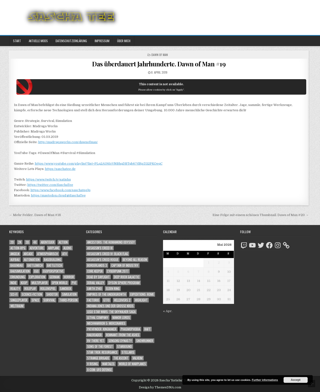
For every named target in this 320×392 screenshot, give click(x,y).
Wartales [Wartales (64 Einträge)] (108, 364)
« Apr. (167, 311)
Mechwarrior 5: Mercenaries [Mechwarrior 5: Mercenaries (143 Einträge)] (106, 323)
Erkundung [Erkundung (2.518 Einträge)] (17, 277)
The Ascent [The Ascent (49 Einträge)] (121, 358)
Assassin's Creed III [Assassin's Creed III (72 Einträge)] (100, 248)
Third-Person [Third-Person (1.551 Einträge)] (68, 300)
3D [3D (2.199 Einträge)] (27, 242)
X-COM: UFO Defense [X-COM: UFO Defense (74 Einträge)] (99, 369)
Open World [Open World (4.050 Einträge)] (59, 282)
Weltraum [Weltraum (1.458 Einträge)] (16, 306)
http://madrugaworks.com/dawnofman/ (68, 142)
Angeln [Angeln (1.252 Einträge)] (14, 254)
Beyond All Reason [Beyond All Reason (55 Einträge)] (135, 259)
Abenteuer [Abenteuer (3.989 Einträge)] (47, 242)
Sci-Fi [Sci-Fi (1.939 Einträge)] (13, 294)
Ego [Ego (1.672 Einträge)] (36, 271)
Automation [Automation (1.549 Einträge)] (32, 259)
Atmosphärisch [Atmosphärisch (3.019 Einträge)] (47, 254)
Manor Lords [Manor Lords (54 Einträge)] (121, 317)
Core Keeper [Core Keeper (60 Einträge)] (95, 271)
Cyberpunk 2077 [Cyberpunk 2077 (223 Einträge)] (117, 271)
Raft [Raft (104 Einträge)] (147, 329)
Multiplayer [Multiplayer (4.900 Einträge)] (40, 282)
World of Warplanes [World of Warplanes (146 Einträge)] (132, 364)
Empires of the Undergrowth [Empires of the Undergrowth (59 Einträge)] (106, 294)
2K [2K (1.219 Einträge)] (19, 242)
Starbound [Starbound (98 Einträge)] (124, 346)
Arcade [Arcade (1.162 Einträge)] (28, 254)
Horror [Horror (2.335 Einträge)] (69, 277)
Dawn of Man (159, 55)
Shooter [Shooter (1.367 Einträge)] (52, 294)
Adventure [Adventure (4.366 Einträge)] (37, 248)
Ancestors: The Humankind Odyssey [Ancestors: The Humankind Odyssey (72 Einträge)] (111, 242)
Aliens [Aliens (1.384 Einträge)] (67, 248)
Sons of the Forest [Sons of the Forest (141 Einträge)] (100, 346)
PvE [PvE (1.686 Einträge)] (74, 282)
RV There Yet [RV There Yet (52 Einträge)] (95, 340)
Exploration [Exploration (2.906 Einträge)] (37, 277)
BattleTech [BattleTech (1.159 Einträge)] (54, 265)
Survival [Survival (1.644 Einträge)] (49, 300)
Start (17, 40)
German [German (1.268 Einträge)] (54, 277)
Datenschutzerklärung (71, 40)
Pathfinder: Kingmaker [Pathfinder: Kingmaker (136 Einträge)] (101, 329)
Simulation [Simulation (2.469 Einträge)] (69, 294)
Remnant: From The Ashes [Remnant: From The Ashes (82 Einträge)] (122, 335)
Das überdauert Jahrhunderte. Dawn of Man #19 (159, 64)
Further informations (265, 379)
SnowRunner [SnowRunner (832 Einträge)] (144, 340)
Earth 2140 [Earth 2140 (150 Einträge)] (94, 288)
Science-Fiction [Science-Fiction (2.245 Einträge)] (32, 294)
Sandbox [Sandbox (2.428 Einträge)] (65, 288)
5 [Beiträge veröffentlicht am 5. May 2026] (178, 271)
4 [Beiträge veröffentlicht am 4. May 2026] (168, 271)
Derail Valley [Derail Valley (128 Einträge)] (95, 282)
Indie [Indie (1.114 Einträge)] (13, 282)
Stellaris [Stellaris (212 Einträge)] (128, 352)
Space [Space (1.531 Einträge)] (35, 300)
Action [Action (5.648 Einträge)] (63, 242)
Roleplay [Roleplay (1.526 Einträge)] (30, 288)
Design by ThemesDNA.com (160, 387)
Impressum (102, 40)
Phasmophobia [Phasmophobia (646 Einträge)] (130, 329)
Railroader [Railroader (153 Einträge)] (94, 335)
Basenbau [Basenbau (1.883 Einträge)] (16, 265)
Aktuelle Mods (38, 40)
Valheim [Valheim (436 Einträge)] (137, 358)
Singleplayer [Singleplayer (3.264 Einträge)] (18, 300)
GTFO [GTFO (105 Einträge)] (106, 300)
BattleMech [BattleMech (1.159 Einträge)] (35, 265)
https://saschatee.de (60, 169)
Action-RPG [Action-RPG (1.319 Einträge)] (17, 248)
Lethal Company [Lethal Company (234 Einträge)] (97, 317)
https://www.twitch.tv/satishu (48, 179)
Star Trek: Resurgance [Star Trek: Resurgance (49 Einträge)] (102, 352)
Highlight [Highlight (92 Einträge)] (141, 300)
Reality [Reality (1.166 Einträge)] (15, 288)
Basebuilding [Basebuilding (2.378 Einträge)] (52, 259)
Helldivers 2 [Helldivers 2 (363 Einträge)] (122, 300)
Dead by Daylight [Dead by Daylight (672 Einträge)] (98, 277)
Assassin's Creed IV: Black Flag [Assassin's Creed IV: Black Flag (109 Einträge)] (107, 254)
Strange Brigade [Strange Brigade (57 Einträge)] (98, 358)
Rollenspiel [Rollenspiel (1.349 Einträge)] (48, 288)
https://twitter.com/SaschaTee (50, 185)
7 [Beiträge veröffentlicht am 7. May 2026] (198, 271)
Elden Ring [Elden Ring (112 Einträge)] (113, 288)
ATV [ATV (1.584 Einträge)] (64, 254)
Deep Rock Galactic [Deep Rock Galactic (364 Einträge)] (126, 277)
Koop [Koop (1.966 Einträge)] (24, 282)
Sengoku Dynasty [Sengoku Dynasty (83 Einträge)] (120, 340)
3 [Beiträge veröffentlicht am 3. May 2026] (229, 262)
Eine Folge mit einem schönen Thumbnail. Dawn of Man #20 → (261, 215)
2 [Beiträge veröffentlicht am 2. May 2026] (219, 262)
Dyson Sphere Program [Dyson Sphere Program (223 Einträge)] (124, 282)
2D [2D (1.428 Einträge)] (12, 242)
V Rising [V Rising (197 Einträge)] (92, 364)
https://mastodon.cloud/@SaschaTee (58, 195)
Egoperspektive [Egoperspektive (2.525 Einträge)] (53, 271)
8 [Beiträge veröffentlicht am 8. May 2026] (209, 271)
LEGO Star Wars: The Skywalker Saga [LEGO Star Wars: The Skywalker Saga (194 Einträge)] (111, 311)
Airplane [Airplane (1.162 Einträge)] (53, 248)
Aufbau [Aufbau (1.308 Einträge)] (15, 259)
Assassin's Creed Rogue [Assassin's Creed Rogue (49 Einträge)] (102, 259)
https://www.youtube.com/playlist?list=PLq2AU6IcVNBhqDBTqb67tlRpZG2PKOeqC (99, 163)
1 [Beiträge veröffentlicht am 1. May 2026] (208, 262)
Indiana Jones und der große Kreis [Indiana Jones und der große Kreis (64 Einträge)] (110, 306)
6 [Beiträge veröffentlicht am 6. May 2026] (188, 271)
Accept (295, 380)
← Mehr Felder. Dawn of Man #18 (35, 215)
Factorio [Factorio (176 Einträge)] (93, 300)
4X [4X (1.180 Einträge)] (34, 242)
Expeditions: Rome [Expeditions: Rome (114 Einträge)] (142, 294)
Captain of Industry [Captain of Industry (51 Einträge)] (124, 265)
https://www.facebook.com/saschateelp (60, 190)
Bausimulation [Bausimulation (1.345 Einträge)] (20, 271)
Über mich (123, 40)
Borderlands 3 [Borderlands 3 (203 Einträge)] (97, 265)
